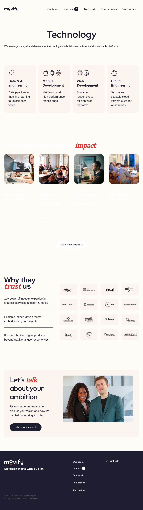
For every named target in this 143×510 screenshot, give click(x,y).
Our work (90, 9)
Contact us (129, 9)
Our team (52, 9)
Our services (109, 9)
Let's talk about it (71, 244)
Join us (71, 9)
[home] (11, 9)
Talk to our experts (25, 427)
